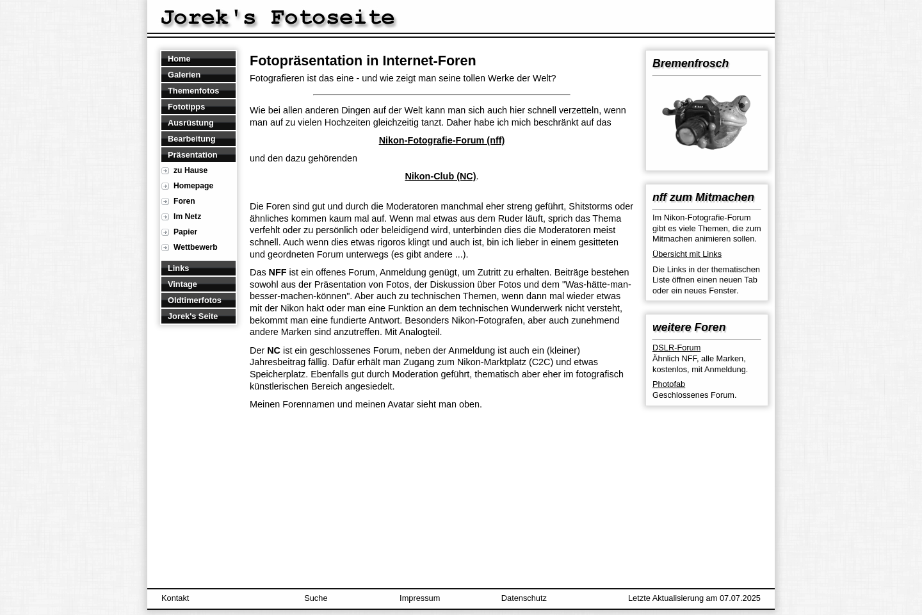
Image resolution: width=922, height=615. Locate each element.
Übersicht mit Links (687, 254)
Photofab (668, 384)
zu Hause (190, 170)
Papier (185, 231)
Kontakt (175, 598)
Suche (315, 598)
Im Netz (187, 216)
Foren (184, 201)
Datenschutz (524, 598)
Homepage (193, 185)
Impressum (420, 598)
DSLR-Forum (676, 347)
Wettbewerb (196, 247)
